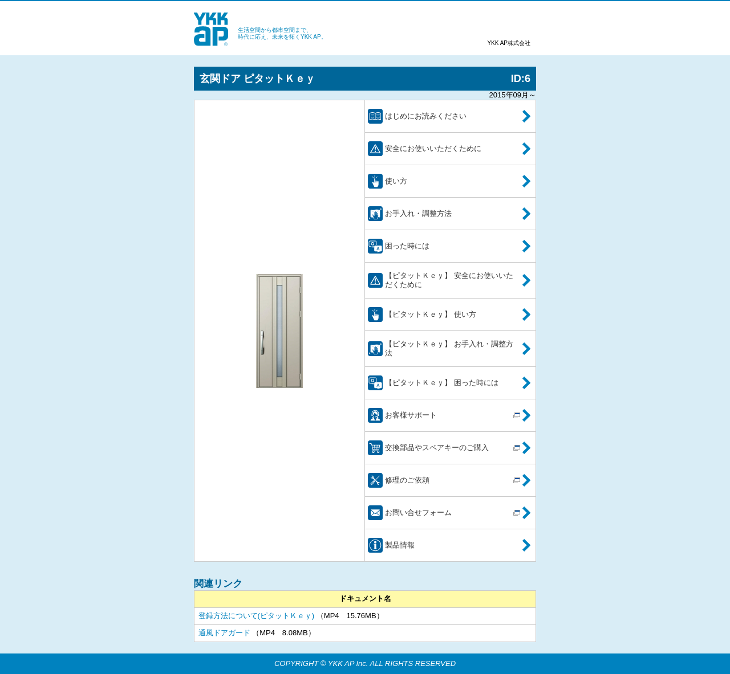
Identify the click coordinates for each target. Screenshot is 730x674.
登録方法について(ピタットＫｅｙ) (256, 615)
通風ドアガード (224, 632)
